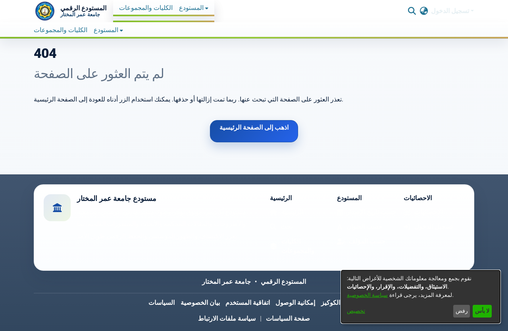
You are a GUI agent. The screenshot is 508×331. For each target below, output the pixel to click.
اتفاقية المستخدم (247, 302)
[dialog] (420, 296)
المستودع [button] (191, 7)
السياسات (161, 302)
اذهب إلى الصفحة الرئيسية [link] (254, 127)
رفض (462, 311)
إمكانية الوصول (295, 302)
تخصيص (356, 311)
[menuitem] (193, 8)
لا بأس (482, 311)
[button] (70, 11)
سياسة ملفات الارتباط (227, 318)
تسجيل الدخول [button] (451, 11)
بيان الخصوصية (200, 302)
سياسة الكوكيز (340, 302)
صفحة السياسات (288, 318)
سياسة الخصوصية (367, 295)
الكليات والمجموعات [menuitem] (146, 7)
